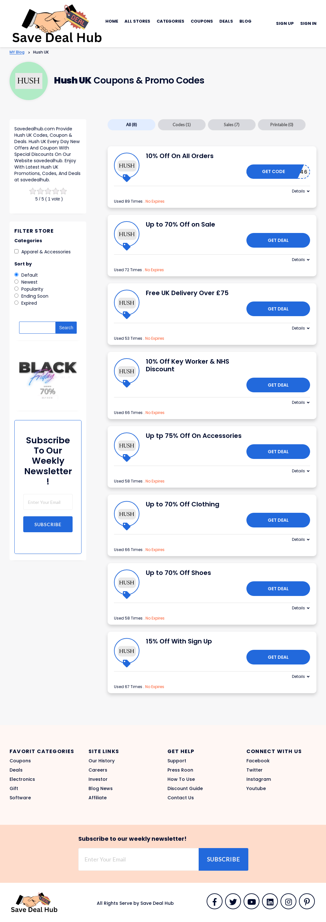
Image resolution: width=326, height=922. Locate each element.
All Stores (137, 21)
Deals (226, 21)
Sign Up (285, 23)
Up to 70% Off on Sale (180, 224)
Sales (231, 124)
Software (20, 798)
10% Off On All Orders (180, 155)
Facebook (258, 761)
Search (66, 327)
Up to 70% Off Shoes (178, 572)
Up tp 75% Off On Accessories (194, 435)
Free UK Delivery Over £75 (187, 292)
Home (111, 21)
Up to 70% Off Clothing (182, 504)
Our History (102, 761)
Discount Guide (185, 788)
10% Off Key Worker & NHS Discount (187, 365)
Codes (182, 124)
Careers (98, 770)
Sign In (308, 23)
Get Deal (278, 240)
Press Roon (180, 770)
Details (298, 191)
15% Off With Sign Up (179, 641)
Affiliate (98, 798)
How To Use (181, 779)
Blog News (101, 788)
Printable (281, 124)
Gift (14, 788)
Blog (245, 21)
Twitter (254, 770)
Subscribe (47, 524)
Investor (98, 779)
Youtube (256, 788)
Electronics (22, 779)
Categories (170, 21)
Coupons (202, 21)
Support (176, 761)
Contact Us (180, 798)
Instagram (258, 779)
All (131, 124)
